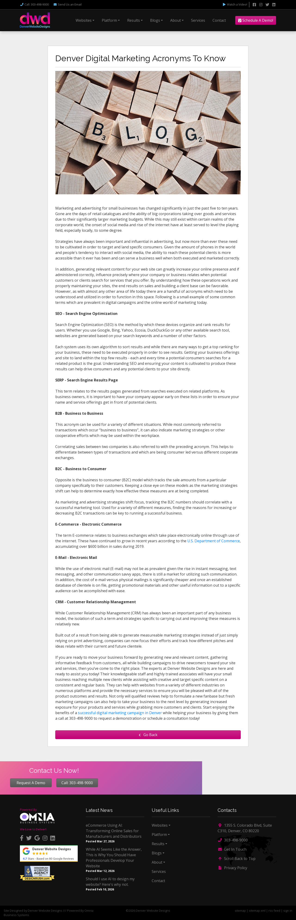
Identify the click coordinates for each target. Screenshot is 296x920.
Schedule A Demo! (255, 20)
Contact (219, 20)
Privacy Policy (232, 867)
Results (133, 20)
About (175, 20)
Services (198, 20)
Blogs (155, 20)
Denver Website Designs (45, 910)
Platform (109, 20)
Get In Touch (232, 849)
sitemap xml (257, 910)
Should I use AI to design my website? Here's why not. (110, 881)
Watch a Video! (234, 4)
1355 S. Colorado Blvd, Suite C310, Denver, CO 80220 (245, 828)
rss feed (274, 910)
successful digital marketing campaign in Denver (120, 712)
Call (34, 4)
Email (67, 4)
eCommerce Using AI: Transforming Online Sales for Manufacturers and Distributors (114, 831)
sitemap (240, 910)
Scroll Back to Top (237, 858)
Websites (84, 20)
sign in (287, 910)
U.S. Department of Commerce (213, 540)
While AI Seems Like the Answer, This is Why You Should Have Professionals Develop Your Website (114, 857)
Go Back (148, 734)
